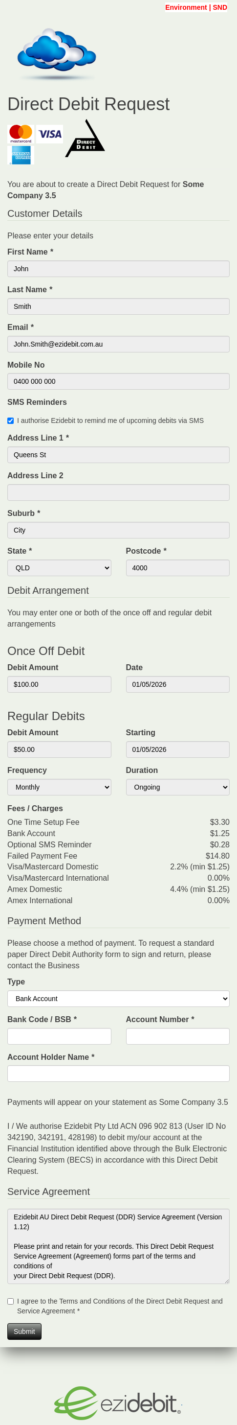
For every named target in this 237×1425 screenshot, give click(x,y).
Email (20, 327)
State (19, 551)
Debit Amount (32, 667)
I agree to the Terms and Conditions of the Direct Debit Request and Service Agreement (120, 1306)
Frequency (27, 770)
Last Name (29, 289)
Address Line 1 (37, 438)
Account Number (160, 1019)
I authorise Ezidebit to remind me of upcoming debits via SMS (110, 420)
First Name (30, 252)
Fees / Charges (35, 808)
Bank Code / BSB (41, 1019)
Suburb (23, 513)
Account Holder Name (50, 1057)
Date (134, 667)
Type (16, 982)
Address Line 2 (35, 475)
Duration (142, 770)
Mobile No (25, 365)
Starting (140, 732)
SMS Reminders (37, 402)
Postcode (146, 551)
